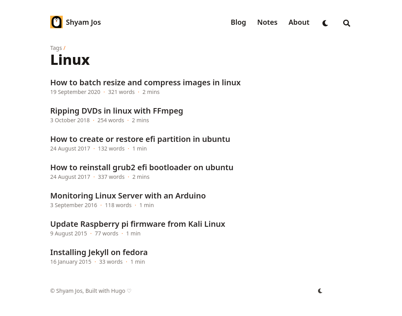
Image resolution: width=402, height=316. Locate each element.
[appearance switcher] (325, 22)
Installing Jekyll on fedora (99, 252)
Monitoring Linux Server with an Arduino (128, 195)
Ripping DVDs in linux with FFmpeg (116, 110)
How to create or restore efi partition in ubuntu (140, 139)
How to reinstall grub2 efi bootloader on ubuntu (141, 167)
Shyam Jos (83, 22)
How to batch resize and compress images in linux (145, 82)
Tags (56, 47)
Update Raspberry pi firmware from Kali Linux (137, 224)
